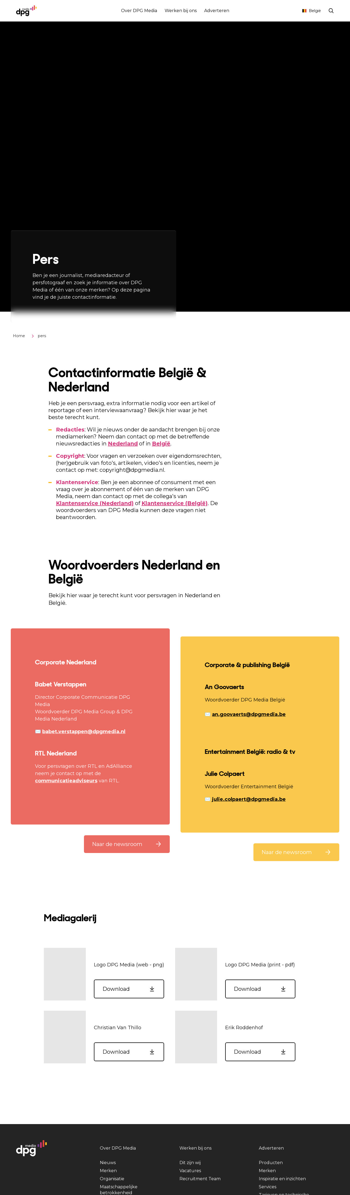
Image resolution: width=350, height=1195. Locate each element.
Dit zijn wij (190, 1162)
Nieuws (108, 1162)
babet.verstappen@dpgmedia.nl (83, 732)
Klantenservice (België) (175, 503)
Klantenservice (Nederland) (95, 503)
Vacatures (190, 1170)
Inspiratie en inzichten (282, 1178)
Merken (108, 1170)
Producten (271, 1162)
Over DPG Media (139, 10)
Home (19, 335)
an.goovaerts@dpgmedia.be (249, 714)
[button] (127, 844)
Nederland (123, 443)
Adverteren (216, 10)
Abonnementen (257, 10)
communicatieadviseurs (66, 781)
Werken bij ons (181, 10)
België (311, 10)
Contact (287, 10)
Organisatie (112, 1178)
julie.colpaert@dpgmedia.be (249, 799)
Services (267, 1186)
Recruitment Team (200, 1178)
